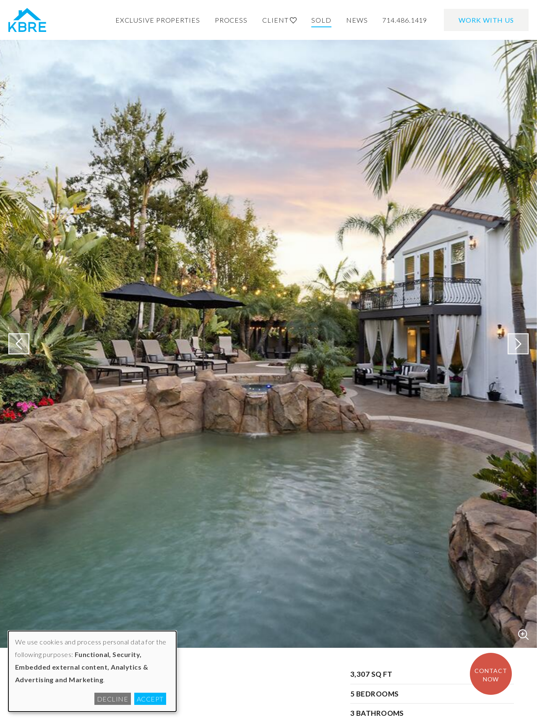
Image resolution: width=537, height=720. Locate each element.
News (357, 20)
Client (279, 20)
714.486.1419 (404, 20)
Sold (321, 20)
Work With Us (486, 20)
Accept (150, 699)
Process (231, 20)
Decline (112, 699)
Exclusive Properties (157, 20)
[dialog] (92, 671)
